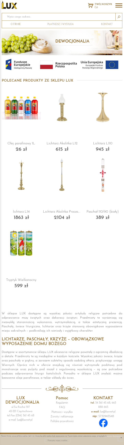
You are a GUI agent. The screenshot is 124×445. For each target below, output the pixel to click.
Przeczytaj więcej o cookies (57, 441)
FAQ (62, 407)
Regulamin (62, 402)
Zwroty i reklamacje (62, 416)
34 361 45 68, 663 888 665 (103, 404)
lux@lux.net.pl (103, 411)
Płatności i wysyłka (62, 412)
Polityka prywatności (62, 421)
